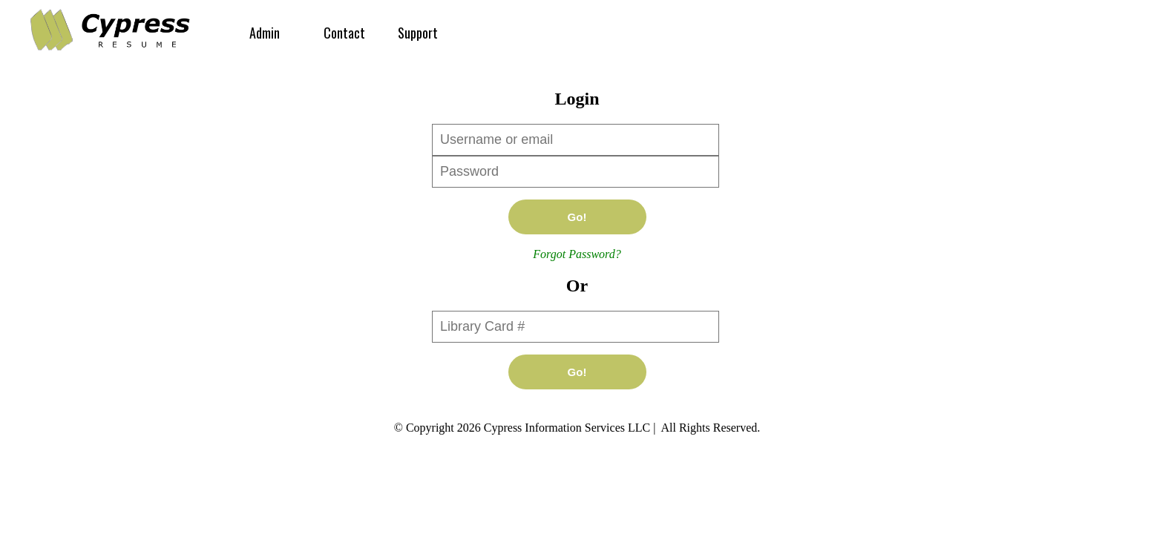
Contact (344, 32)
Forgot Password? (576, 254)
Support (418, 32)
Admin (264, 32)
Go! (577, 217)
